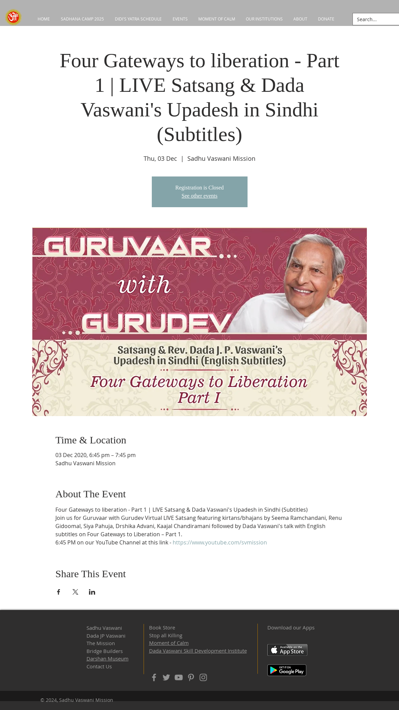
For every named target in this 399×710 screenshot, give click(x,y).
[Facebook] (154, 677)
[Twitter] (166, 677)
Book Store (162, 627)
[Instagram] (203, 677)
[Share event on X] (75, 592)
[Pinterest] (191, 677)
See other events (199, 196)
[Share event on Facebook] (58, 592)
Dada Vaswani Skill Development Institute (198, 650)
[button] (264, 19)
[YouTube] (179, 677)
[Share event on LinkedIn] (92, 592)
